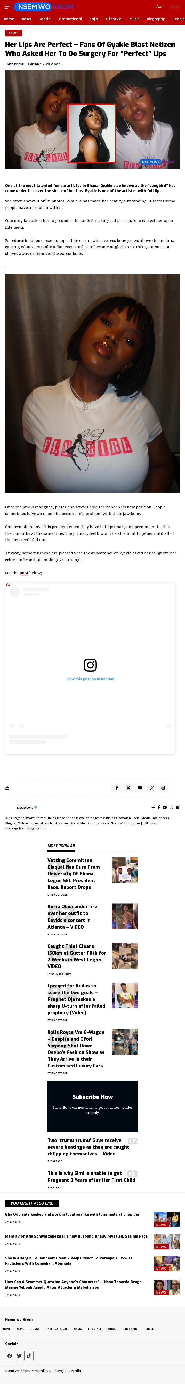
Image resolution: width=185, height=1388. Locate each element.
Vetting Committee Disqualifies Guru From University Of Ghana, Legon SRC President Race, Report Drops (73, 873)
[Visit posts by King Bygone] (9, 807)
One (9, 220)
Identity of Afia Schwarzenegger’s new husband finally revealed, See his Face (76, 1236)
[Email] (140, 788)
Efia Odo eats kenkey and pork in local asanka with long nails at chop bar (72, 1214)
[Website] (153, 807)
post (24, 572)
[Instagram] (171, 807)
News (14, 33)
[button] (9, 7)
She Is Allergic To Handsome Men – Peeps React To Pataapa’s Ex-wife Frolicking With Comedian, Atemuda (68, 1261)
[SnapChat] (177, 807)
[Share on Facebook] (116, 788)
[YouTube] (164, 807)
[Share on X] (128, 788)
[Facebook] (158, 807)
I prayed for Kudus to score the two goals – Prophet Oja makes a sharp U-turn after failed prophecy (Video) (76, 999)
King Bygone (15, 64)
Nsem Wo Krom (61, 974)
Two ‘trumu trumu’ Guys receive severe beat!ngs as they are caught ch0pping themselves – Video (88, 1147)
